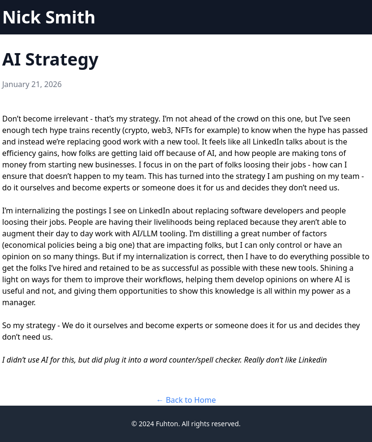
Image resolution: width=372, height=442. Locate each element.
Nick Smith (49, 17)
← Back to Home (186, 400)
